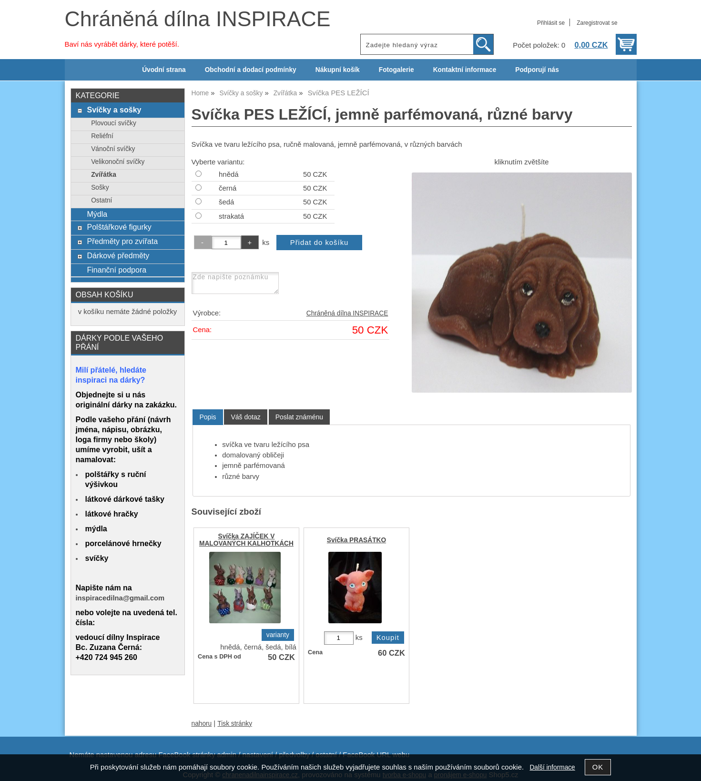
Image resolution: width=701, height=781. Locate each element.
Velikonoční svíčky (117, 161)
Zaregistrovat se (597, 23)
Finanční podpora (116, 269)
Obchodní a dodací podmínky (250, 69)
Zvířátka (103, 174)
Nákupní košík (337, 69)
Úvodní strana (163, 69)
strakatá (231, 216)
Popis (207, 417)
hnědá (228, 174)
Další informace (552, 767)
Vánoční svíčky (113, 148)
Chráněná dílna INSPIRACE (198, 18)
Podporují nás (537, 69)
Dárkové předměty (118, 255)
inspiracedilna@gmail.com (120, 598)
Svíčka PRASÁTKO (356, 540)
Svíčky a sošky (114, 109)
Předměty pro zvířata (122, 241)
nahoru (202, 723)
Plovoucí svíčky (113, 123)
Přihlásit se (551, 23)
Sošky (100, 187)
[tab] (208, 417)
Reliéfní (102, 136)
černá (227, 188)
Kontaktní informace (465, 69)
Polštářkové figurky (119, 227)
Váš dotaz (245, 417)
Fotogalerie (396, 69)
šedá (226, 202)
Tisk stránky (234, 723)
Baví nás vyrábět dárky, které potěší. (122, 44)
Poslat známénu (299, 417)
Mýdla (97, 214)
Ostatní (101, 200)
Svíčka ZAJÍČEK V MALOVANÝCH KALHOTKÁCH (246, 540)
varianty (277, 635)
